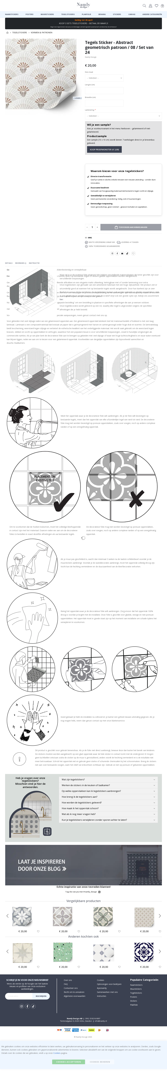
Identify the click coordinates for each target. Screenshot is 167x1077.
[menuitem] (11, 14)
